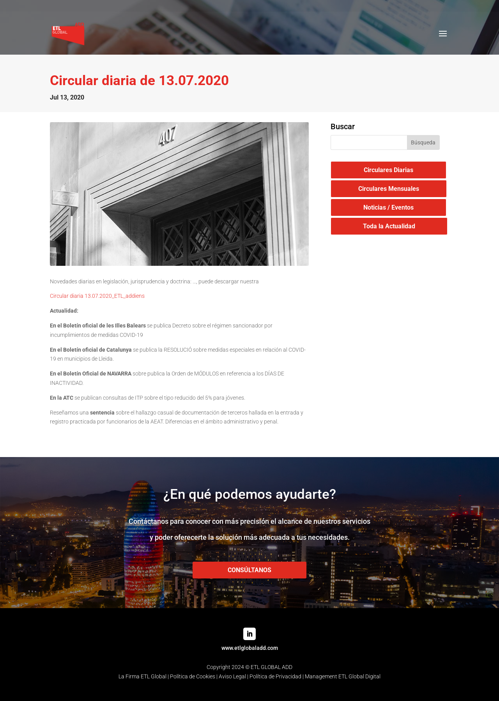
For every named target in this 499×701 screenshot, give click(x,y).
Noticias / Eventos (388, 207)
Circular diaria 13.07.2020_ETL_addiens (97, 296)
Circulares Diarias (388, 170)
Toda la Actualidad (389, 226)
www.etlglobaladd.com (249, 648)
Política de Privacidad (275, 676)
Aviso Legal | (234, 676)
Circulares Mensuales (388, 188)
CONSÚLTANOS (249, 570)
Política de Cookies (192, 676)
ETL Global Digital (359, 676)
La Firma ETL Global (142, 676)
